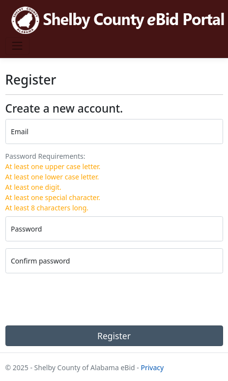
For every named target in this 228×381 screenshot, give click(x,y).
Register (114, 336)
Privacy (152, 367)
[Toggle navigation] (17, 46)
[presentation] (80, 299)
